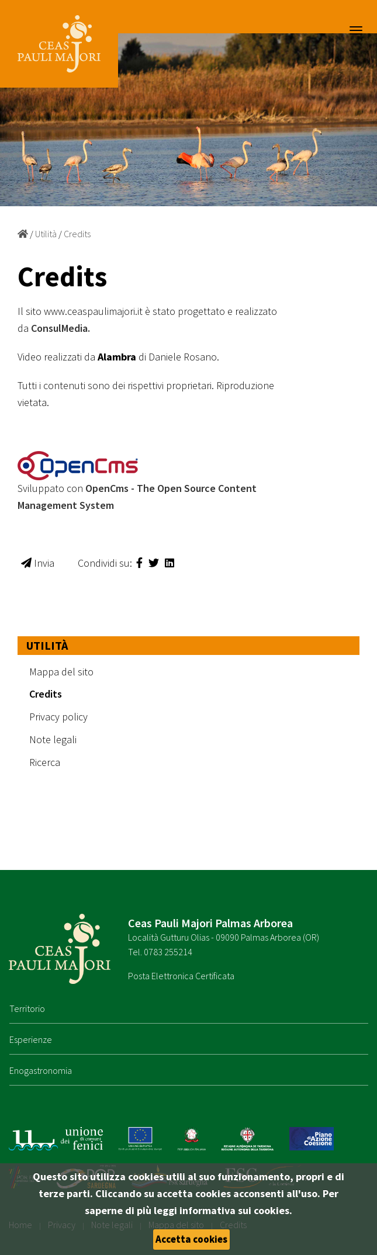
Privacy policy (58, 716)
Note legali (53, 739)
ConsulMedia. (60, 328)
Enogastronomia (40, 1070)
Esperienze (30, 1039)
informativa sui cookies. (235, 1210)
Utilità (46, 234)
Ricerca (44, 762)
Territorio (27, 1008)
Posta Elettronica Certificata (181, 976)
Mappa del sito (61, 671)
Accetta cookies (191, 1239)
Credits (77, 234)
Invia (37, 563)
